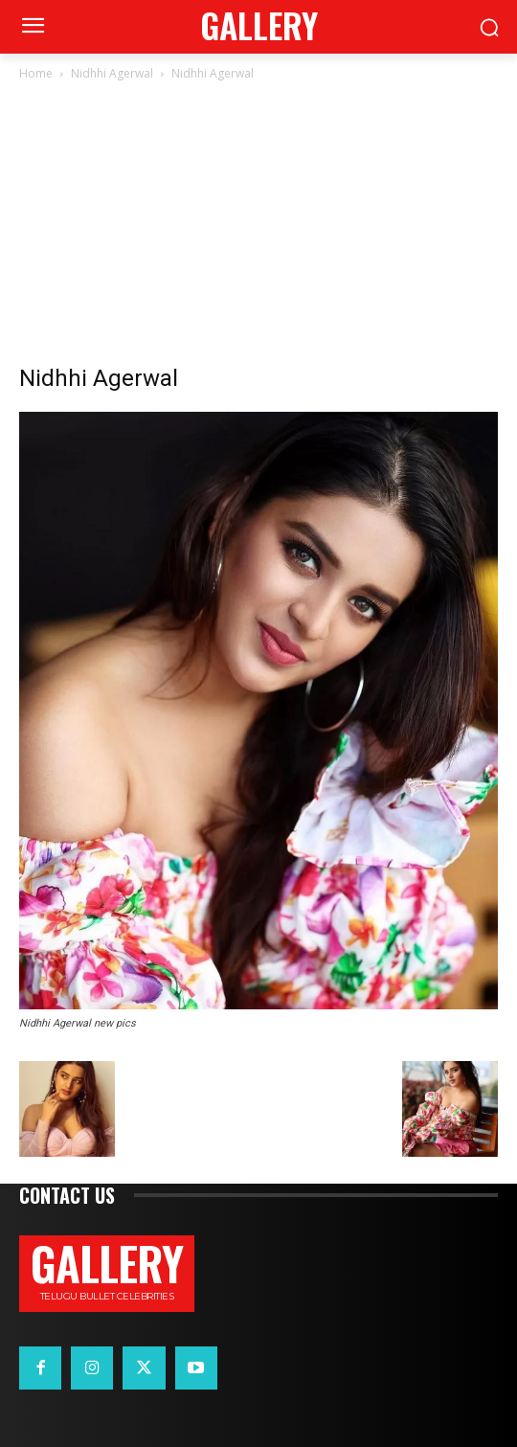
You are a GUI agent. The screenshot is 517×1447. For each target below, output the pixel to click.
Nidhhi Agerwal (112, 73)
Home (36, 73)
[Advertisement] (258, 228)
